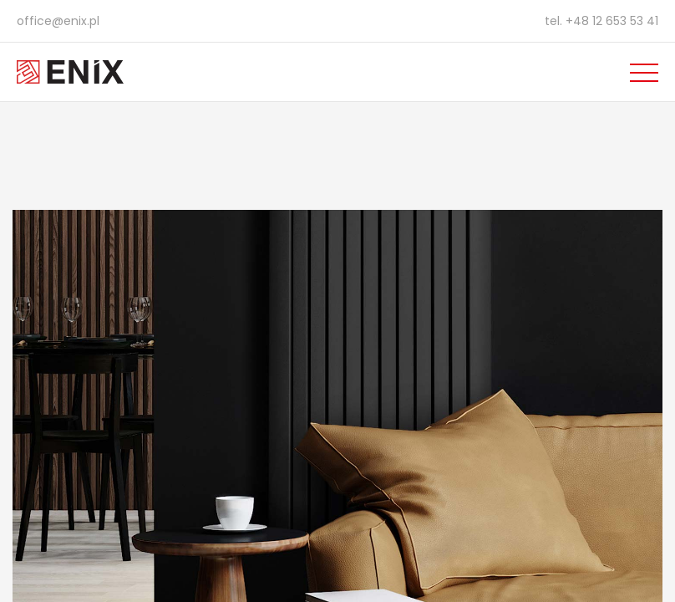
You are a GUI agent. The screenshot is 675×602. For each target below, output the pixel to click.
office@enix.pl (58, 21)
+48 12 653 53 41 (612, 21)
